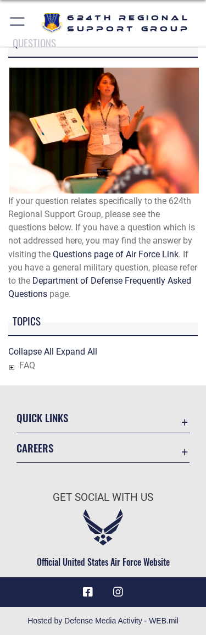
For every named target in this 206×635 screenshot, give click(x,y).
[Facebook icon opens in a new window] (88, 592)
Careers (34, 448)
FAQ (27, 365)
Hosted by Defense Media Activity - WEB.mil (103, 620)
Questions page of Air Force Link (116, 254)
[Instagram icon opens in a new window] (118, 592)
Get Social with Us (103, 497)
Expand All (76, 351)
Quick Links (42, 418)
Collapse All (31, 351)
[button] (18, 23)
